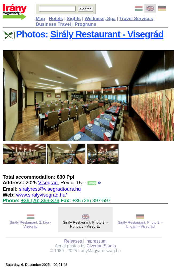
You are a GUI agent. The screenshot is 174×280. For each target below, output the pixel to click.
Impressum (95, 241)
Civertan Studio (101, 246)
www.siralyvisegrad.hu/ (41, 195)
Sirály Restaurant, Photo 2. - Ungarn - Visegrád (140, 224)
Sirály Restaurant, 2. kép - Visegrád (30, 224)
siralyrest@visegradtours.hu (50, 189)
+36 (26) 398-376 (40, 200)
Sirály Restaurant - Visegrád (106, 34)
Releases (73, 241)
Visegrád (48, 182)
